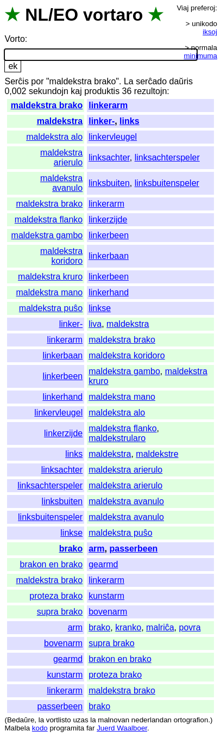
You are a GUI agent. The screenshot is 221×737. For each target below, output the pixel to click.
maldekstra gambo (47, 235)
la (41, 720)
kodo (40, 728)
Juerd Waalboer (122, 728)
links (129, 121)
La (129, 81)
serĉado (151, 81)
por (37, 81)
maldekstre (157, 454)
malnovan (113, 720)
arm (96, 548)
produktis (101, 91)
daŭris (181, 81)
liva (95, 324)
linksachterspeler (167, 157)
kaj (76, 91)
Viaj (182, 8)
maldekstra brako (47, 105)
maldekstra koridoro (61, 255)
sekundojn (48, 91)
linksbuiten (109, 183)
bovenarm (108, 611)
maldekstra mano (49, 292)
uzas (80, 720)
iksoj (210, 32)
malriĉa (160, 627)
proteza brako (56, 595)
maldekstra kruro (50, 276)
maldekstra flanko (49, 219)
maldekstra (60, 121)
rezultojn (150, 91)
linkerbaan (109, 256)
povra (190, 627)
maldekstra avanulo (61, 183)
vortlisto (58, 720)
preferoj (203, 8)
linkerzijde (108, 219)
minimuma (200, 56)
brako (71, 548)
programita (66, 728)
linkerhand (109, 292)
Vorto (14, 39)
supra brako (60, 611)
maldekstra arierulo (61, 157)
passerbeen (133, 548)
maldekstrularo (117, 438)
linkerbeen (109, 235)
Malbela (17, 728)
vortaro (113, 14)
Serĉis (16, 81)
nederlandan (151, 720)
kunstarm (106, 595)
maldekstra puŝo (51, 308)
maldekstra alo (54, 136)
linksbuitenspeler (167, 183)
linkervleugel (113, 136)
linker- (102, 121)
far (90, 728)
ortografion (191, 720)
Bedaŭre (20, 720)
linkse (100, 308)
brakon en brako (51, 564)
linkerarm (108, 105)
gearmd (103, 564)
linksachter (109, 157)
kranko (128, 627)
